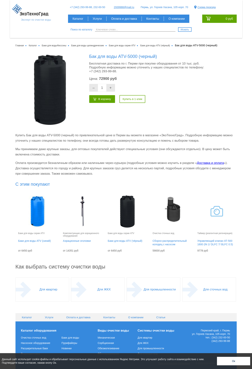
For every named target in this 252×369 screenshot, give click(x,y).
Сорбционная (106, 343)
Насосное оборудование (35, 343)
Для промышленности (160, 289)
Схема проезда (206, 7)
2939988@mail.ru (124, 7)
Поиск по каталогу (81, 29)
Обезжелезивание (108, 348)
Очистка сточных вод (33, 337)
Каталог (78, 18)
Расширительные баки (34, 348)
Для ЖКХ (104, 289)
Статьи (160, 317)
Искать (185, 29)
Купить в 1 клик (132, 99)
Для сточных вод (215, 289)
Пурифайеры (69, 343)
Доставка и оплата (210, 163)
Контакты (152, 18)
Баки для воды (70, 337)
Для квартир (48, 289)
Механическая (106, 337)
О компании (176, 18)
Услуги (97, 18)
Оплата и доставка (124, 18)
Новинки (67, 348)
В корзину (104, 99)
